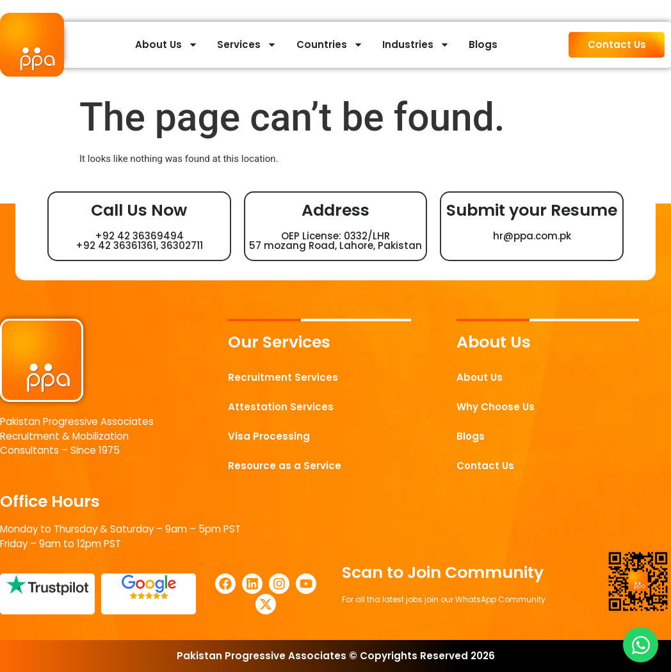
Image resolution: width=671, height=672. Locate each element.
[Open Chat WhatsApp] (640, 644)
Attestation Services (281, 406)
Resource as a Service (285, 465)
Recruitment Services (283, 377)
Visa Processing (269, 436)
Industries (415, 44)
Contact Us (486, 465)
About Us (166, 44)
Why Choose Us (496, 406)
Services (247, 44)
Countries (329, 44)
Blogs (483, 44)
